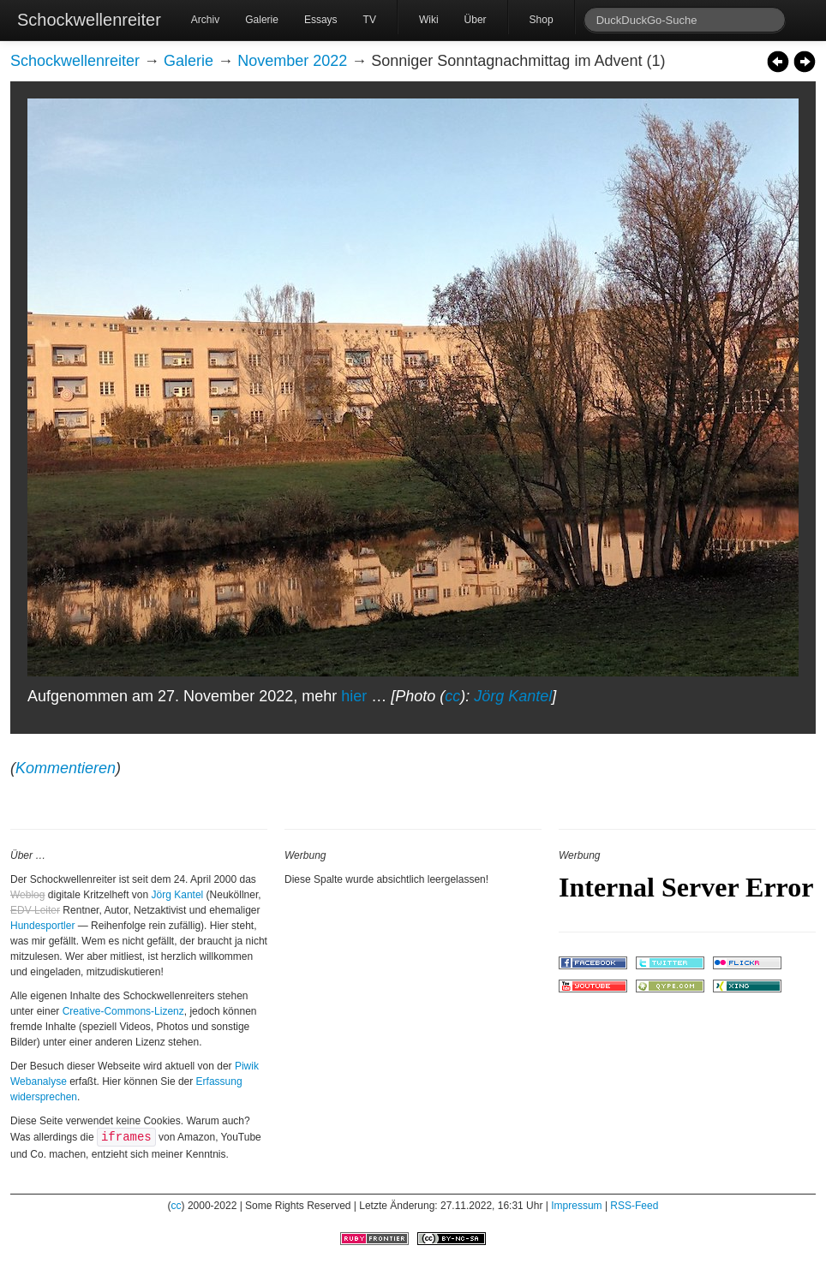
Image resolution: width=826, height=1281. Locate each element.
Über (475, 20)
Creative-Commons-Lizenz (123, 1011)
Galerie (261, 20)
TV (369, 20)
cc (452, 696)
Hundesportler (42, 926)
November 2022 (292, 60)
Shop (542, 20)
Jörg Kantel (513, 696)
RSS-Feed (634, 1206)
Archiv (205, 20)
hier (354, 696)
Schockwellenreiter (89, 19)
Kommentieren (65, 768)
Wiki (429, 20)
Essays (321, 20)
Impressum (576, 1206)
